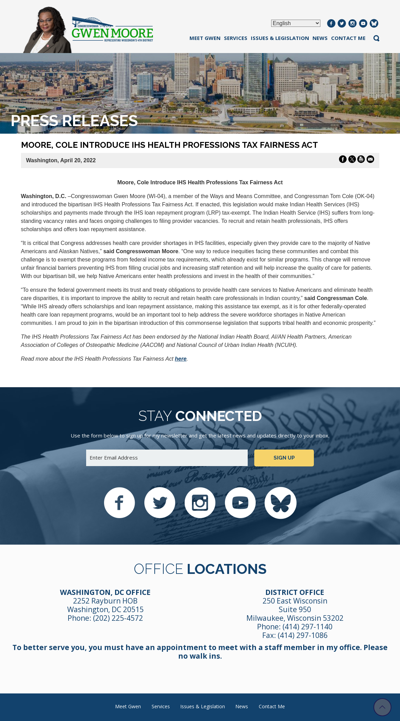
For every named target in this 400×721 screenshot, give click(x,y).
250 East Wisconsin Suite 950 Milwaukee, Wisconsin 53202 (294, 609)
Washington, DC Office (105, 592)
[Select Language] (295, 23)
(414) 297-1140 (307, 626)
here (181, 359)
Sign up (284, 458)
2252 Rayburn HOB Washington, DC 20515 (105, 605)
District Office (294, 592)
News (320, 37)
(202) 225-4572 (118, 618)
